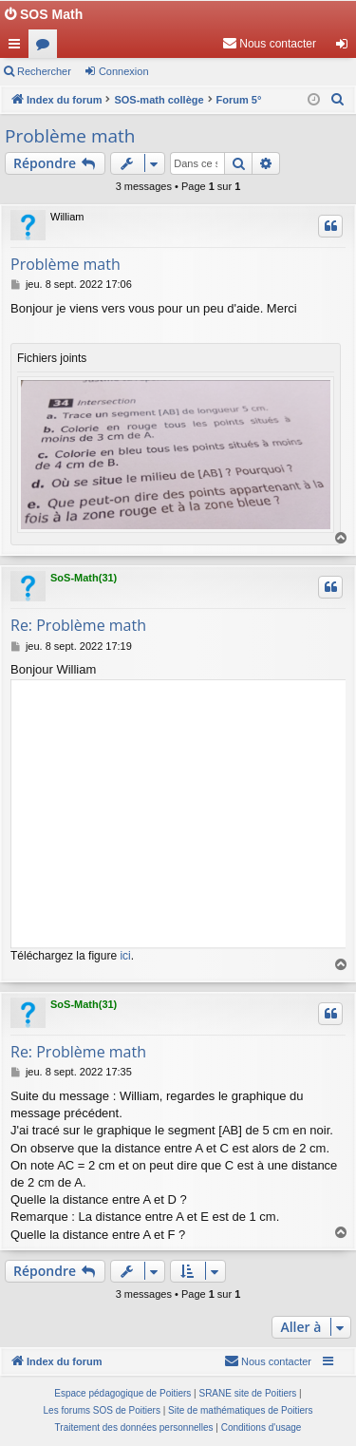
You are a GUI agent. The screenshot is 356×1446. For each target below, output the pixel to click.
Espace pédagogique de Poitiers (122, 1393)
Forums (46, 47)
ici (125, 955)
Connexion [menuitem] (346, 47)
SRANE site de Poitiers (247, 1393)
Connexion (124, 71)
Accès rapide (18, 47)
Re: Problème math (78, 625)
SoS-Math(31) (83, 577)
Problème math (70, 136)
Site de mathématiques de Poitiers (240, 1410)
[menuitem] (269, 43)
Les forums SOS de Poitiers (102, 1410)
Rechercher (44, 71)
